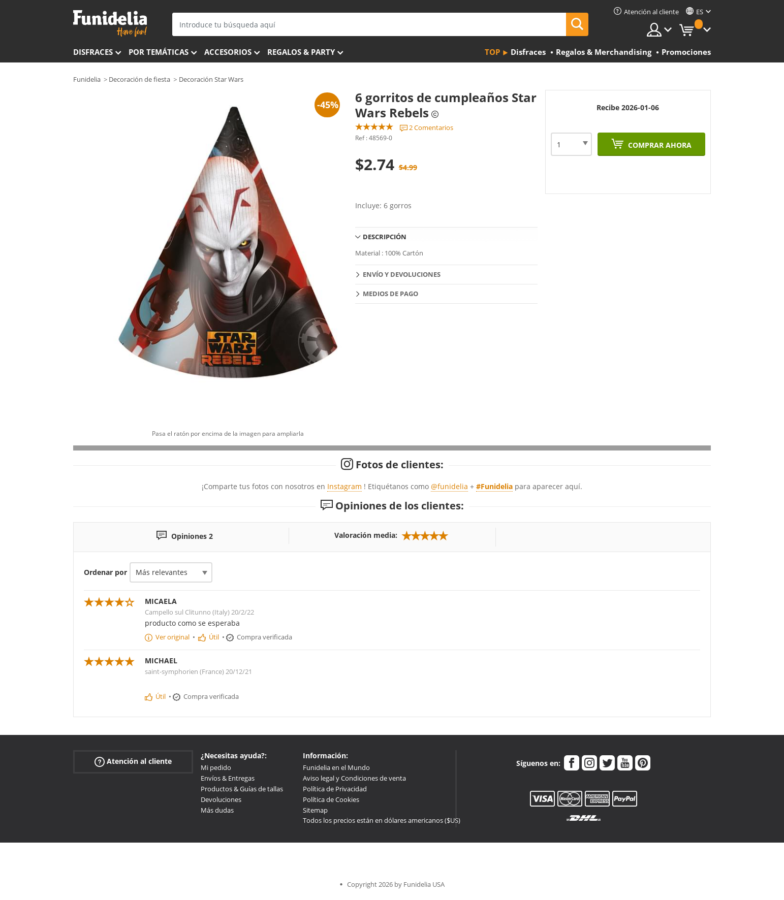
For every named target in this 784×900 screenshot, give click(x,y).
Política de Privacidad (335, 788)
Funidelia (87, 79)
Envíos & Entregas (228, 778)
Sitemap (315, 810)
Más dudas (217, 810)
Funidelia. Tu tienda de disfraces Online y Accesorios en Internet (110, 23)
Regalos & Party (301, 52)
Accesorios (228, 52)
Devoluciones (221, 799)
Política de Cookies (331, 799)
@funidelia (449, 486)
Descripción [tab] (384, 236)
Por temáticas (159, 52)
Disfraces (93, 52)
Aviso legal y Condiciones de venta (354, 778)
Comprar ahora (659, 145)
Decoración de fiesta (139, 79)
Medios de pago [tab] (390, 293)
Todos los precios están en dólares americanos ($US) (381, 820)
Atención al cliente (133, 761)
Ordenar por (105, 572)
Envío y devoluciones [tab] (402, 274)
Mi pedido (216, 767)
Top (492, 52)
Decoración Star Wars (211, 79)
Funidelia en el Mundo (336, 767)
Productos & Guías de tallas (242, 788)
